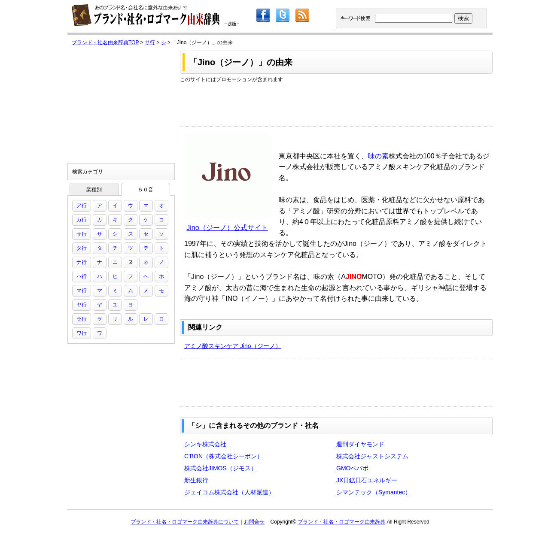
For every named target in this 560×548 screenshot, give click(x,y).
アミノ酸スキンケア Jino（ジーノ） (232, 345)
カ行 (81, 220)
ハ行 (81, 276)
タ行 (81, 248)
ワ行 (81, 333)
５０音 (145, 190)
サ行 (150, 42)
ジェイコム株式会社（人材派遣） (229, 492)
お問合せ (254, 522)
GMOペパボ (352, 468)
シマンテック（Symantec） (373, 492)
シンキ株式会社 (205, 444)
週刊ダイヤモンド (360, 444)
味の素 (378, 156)
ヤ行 (81, 305)
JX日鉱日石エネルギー (366, 480)
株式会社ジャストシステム (372, 456)
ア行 (81, 206)
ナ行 (81, 262)
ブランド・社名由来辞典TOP (105, 42)
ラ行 (81, 319)
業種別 (94, 190)
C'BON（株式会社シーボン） (223, 456)
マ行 (81, 291)
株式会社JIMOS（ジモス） (220, 468)
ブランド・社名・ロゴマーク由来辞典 (341, 522)
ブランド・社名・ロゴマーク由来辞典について (185, 522)
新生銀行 (196, 480)
